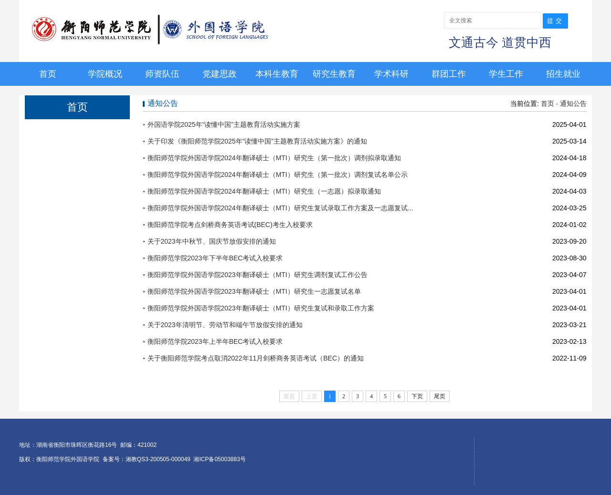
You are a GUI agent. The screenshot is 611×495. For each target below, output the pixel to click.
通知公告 (573, 103)
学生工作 (506, 74)
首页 (47, 74)
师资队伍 (162, 74)
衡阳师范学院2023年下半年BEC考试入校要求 (215, 258)
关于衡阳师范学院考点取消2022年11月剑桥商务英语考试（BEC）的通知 (255, 358)
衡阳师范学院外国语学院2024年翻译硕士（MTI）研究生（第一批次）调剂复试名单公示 (277, 174)
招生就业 (563, 74)
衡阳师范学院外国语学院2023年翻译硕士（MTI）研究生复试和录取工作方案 (260, 308)
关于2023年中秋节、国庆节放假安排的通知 (211, 241)
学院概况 (105, 74)
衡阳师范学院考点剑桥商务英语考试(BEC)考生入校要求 (230, 224)
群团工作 (449, 74)
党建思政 (219, 74)
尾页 (439, 396)
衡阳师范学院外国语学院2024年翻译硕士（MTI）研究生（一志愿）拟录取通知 (264, 191)
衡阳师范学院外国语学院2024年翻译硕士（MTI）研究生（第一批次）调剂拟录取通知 (274, 158)
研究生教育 (334, 74)
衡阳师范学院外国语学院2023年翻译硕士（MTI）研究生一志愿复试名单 (254, 291)
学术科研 (391, 74)
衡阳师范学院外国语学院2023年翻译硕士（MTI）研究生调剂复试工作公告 (257, 274)
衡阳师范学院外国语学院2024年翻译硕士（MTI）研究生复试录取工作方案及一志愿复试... (280, 208)
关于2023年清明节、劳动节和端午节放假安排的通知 (225, 325)
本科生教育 (276, 74)
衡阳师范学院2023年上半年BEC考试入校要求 (215, 341)
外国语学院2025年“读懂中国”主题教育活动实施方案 (223, 124)
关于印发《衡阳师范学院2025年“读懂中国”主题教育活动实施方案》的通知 (257, 141)
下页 (417, 396)
